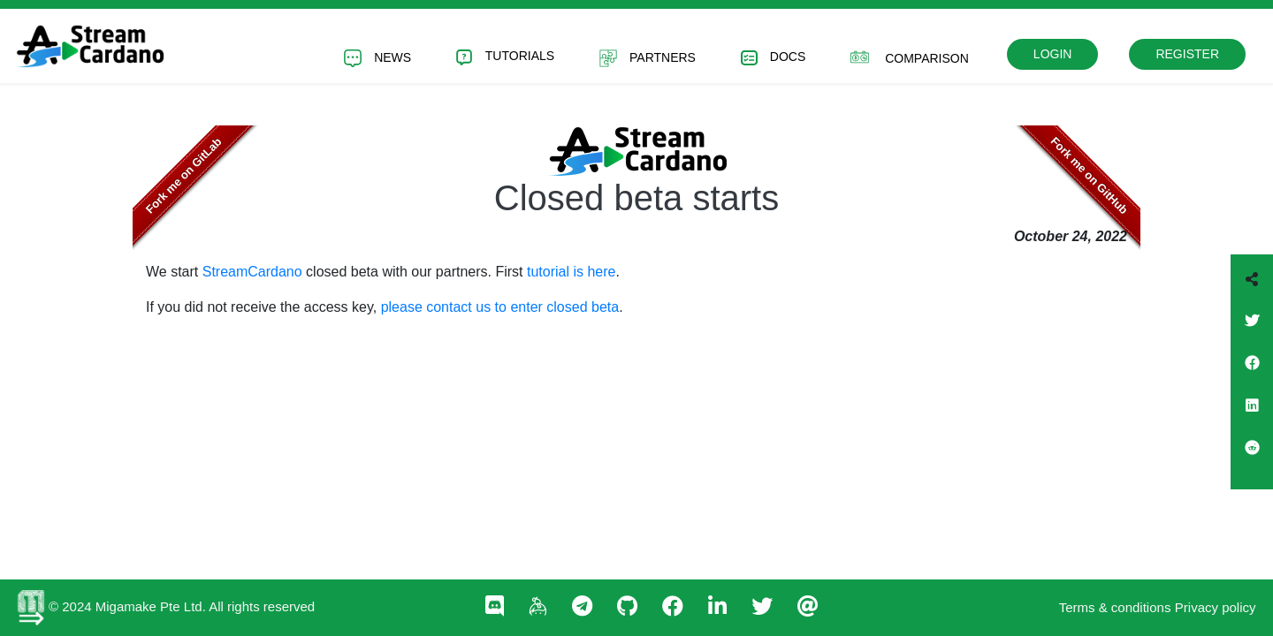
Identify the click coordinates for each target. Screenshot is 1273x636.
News (377, 58)
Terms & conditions (1115, 607)
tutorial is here (571, 271)
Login (1052, 54)
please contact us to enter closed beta (500, 306)
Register (1187, 54)
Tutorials (505, 57)
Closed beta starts (636, 197)
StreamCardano (252, 271)
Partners (647, 58)
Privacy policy (1215, 607)
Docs (773, 57)
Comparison (909, 57)
